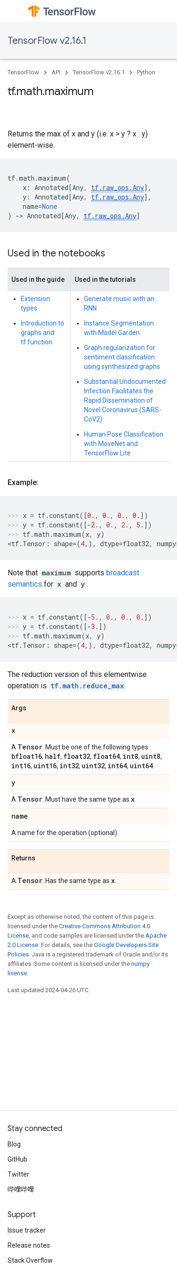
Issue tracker (27, 1230)
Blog (14, 1144)
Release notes (29, 1245)
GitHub (17, 1159)
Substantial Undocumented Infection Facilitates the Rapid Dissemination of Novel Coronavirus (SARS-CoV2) (125, 400)
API (55, 72)
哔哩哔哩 (21, 1189)
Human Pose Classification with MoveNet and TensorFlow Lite (123, 443)
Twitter (18, 1174)
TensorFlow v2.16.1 (47, 41)
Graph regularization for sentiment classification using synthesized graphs (122, 357)
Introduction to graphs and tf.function (42, 332)
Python (146, 72)
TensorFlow (23, 72)
